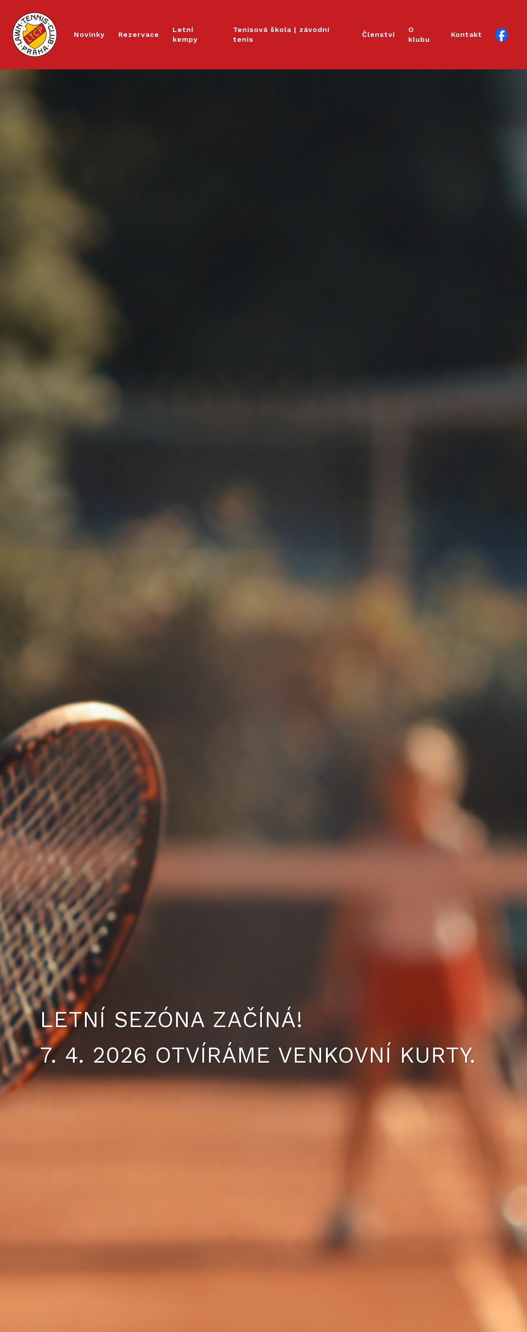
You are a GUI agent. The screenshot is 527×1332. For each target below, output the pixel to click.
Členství (378, 34)
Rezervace (138, 34)
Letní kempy (185, 34)
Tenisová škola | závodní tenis (281, 34)
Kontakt (466, 34)
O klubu (419, 34)
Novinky (89, 34)
